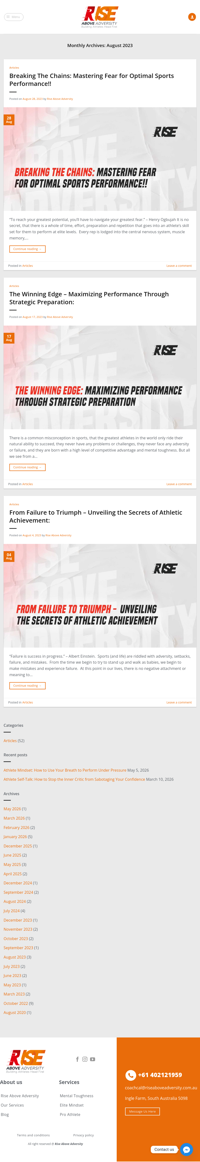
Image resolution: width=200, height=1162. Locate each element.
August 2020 (15, 1012)
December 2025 (18, 846)
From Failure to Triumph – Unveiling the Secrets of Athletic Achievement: (95, 516)
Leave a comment (179, 265)
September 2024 (18, 892)
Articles (14, 67)
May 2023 (12, 985)
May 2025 (12, 864)
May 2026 (12, 808)
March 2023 (14, 994)
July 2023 (12, 966)
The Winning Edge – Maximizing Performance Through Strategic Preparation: (89, 298)
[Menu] (14, 17)
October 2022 (16, 1003)
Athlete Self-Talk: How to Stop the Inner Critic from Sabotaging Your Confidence (74, 779)
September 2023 (18, 947)
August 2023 (15, 957)
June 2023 (12, 975)
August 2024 (15, 901)
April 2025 (13, 873)
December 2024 (18, 883)
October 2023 (16, 938)
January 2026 (15, 836)
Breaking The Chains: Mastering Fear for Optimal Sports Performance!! (91, 80)
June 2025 (12, 855)
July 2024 (12, 910)
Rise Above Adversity (60, 99)
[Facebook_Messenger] (186, 1149)
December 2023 (18, 920)
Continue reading (27, 249)
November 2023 (18, 929)
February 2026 (17, 827)
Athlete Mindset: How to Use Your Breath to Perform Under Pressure (65, 770)
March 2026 (14, 818)
